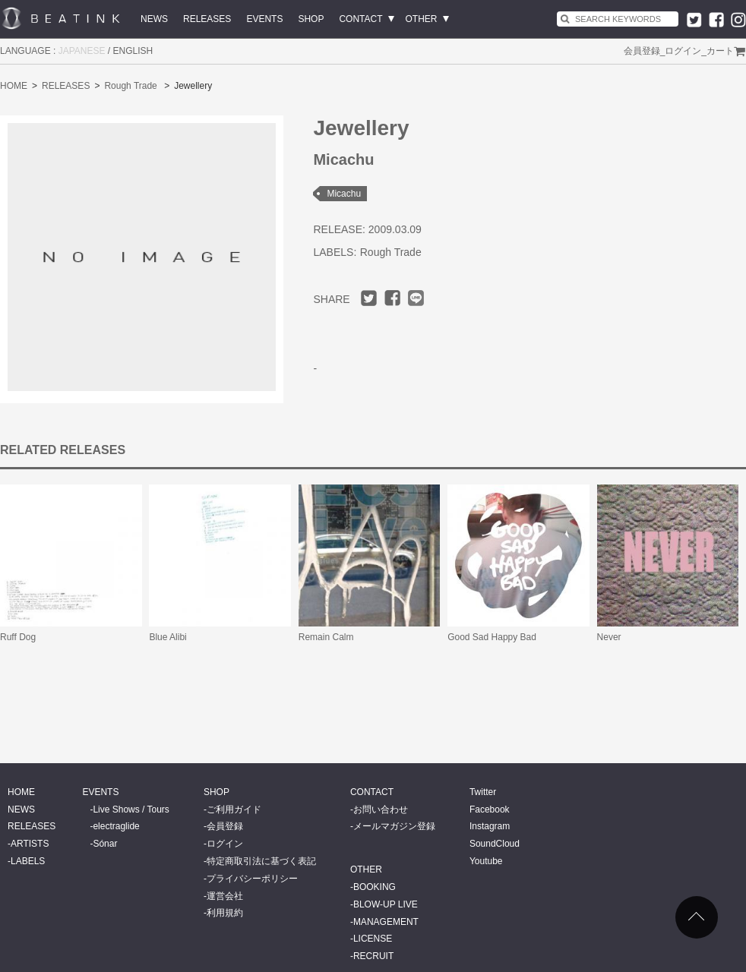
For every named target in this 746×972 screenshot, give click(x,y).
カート (720, 51)
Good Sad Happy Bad (491, 637)
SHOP (311, 19)
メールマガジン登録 (394, 826)
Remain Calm (326, 637)
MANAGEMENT (386, 922)
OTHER (422, 19)
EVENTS (264, 19)
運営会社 (225, 896)
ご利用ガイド (234, 809)
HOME (13, 85)
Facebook (489, 809)
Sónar (105, 843)
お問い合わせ (380, 809)
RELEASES (207, 19)
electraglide (116, 826)
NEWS (154, 19)
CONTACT (360, 19)
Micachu (344, 193)
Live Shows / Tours (131, 809)
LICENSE (372, 938)
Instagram (489, 826)
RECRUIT (373, 956)
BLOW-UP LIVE (385, 904)
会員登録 (642, 51)
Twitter (482, 792)
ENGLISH (133, 51)
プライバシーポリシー (252, 878)
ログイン (683, 51)
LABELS (28, 861)
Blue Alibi (167, 637)
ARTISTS (30, 843)
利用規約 (225, 912)
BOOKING (374, 887)
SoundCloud (494, 843)
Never (609, 637)
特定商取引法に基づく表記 (261, 861)
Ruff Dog (18, 637)
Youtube (486, 861)
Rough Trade (130, 85)
